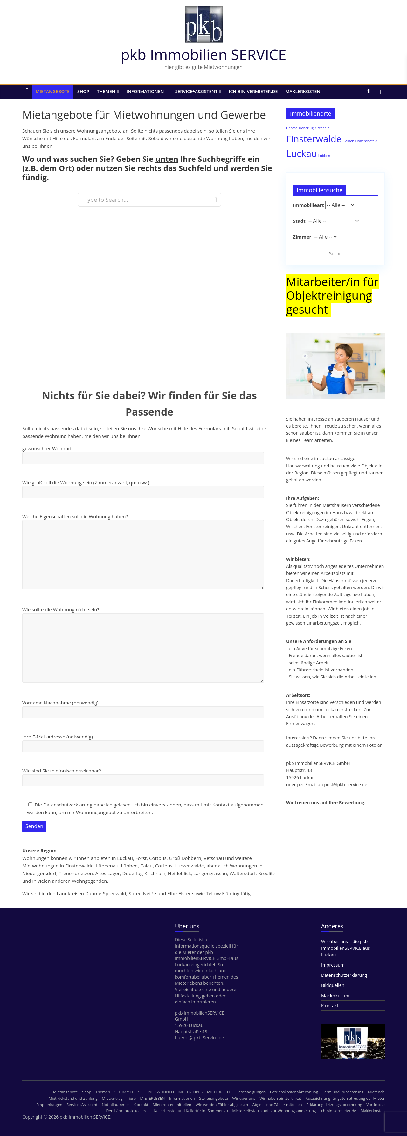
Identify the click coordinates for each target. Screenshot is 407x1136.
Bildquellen (332, 985)
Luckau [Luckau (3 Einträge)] (301, 153)
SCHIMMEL (124, 1092)
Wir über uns (243, 1098)
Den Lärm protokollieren (128, 1110)
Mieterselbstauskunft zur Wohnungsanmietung (274, 1110)
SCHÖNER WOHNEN (156, 1092)
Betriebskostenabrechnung (294, 1092)
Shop (83, 91)
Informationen (145, 91)
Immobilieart (308, 205)
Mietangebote (53, 91)
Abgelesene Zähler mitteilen (277, 1104)
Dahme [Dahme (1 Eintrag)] (292, 128)
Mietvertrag (112, 1098)
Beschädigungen (251, 1092)
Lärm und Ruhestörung (342, 1092)
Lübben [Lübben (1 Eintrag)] (324, 155)
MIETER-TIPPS (190, 1092)
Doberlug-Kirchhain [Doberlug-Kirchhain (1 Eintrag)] (314, 128)
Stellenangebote (213, 1098)
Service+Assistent (196, 91)
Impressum (333, 965)
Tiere (131, 1098)
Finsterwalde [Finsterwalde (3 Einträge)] (313, 139)
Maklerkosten (302, 91)
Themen (106, 91)
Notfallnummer (115, 1104)
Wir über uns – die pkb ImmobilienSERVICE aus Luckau (345, 948)
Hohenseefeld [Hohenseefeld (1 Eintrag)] (366, 141)
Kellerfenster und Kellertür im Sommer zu (191, 1110)
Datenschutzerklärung (344, 975)
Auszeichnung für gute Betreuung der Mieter (345, 1098)
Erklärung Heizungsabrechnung (334, 1104)
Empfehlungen (49, 1104)
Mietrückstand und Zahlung (73, 1098)
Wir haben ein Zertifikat (280, 1098)
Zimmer (302, 237)
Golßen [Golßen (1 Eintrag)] (348, 141)
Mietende (376, 1092)
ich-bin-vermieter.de (253, 91)
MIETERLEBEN (152, 1098)
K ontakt (329, 1006)
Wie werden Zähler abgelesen (222, 1104)
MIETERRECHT (219, 1092)
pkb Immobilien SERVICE (203, 54)
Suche (335, 253)
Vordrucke (375, 1104)
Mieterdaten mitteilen (172, 1104)
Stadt (299, 221)
